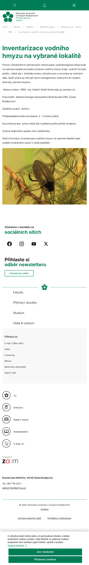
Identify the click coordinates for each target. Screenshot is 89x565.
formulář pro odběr (19, 273)
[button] (14, 5)
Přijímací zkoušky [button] (25, 302)
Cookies (45, 509)
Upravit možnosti (17, 552)
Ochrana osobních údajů (29, 518)
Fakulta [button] (18, 292)
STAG (7, 349)
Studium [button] (18, 313)
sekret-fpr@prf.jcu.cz (14, 487)
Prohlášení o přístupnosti (59, 518)
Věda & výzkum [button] (23, 323)
